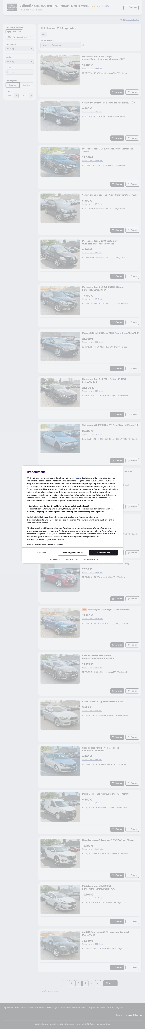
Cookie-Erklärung (90, 559)
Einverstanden (103, 553)
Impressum (55, 559)
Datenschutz (72, 559)
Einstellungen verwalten (72, 553)
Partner (78, 478)
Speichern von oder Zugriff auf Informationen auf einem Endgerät (59, 506)
